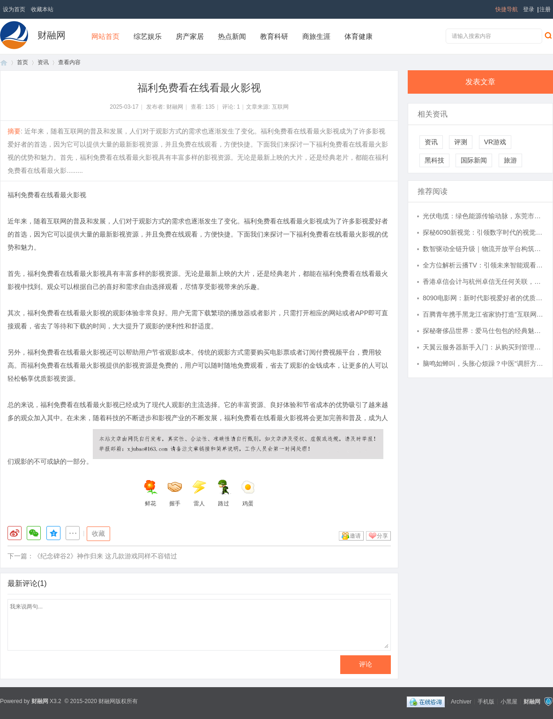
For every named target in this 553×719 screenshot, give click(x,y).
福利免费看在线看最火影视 (46, 195)
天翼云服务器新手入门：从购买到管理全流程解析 (483, 347)
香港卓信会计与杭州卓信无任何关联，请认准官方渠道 (483, 281)
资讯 (43, 62)
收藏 (98, 533)
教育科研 (274, 36)
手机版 (486, 701)
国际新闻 (474, 160)
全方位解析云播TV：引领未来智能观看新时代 (483, 265)
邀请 (355, 536)
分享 (382, 536)
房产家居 (190, 36)
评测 (460, 142)
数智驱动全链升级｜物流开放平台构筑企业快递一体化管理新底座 (483, 248)
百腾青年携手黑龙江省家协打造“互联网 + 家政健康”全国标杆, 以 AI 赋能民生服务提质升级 (483, 314)
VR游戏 (495, 142)
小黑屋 (509, 701)
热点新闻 (232, 36)
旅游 (510, 160)
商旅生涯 (316, 36)
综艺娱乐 (148, 36)
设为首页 (14, 9)
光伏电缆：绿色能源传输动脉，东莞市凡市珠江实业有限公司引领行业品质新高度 (483, 216)
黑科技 (434, 160)
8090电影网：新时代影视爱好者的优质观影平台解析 (483, 298)
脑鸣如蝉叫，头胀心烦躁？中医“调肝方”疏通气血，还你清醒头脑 (483, 363)
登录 (528, 9)
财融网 (51, 35)
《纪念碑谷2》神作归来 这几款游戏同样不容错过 (105, 556)
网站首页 (105, 36)
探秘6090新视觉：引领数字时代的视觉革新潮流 (483, 232)
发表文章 (480, 82)
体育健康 (358, 36)
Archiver (461, 701)
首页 (3, 62)
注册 (545, 9)
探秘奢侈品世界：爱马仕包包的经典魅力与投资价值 (483, 330)
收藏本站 (42, 9)
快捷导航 (506, 9)
